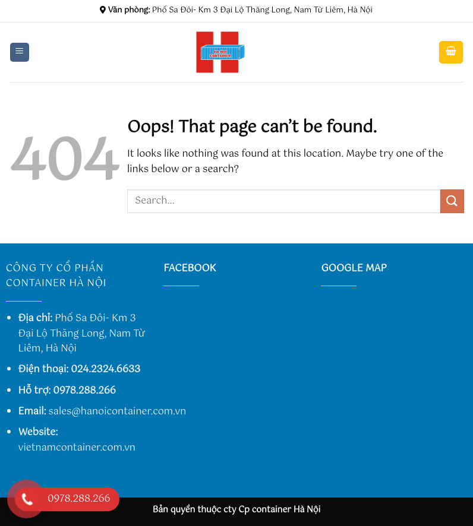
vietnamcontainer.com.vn (76, 448)
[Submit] (452, 201)
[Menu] (20, 52)
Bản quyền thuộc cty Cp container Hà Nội (237, 510)
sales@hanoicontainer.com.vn (118, 412)
